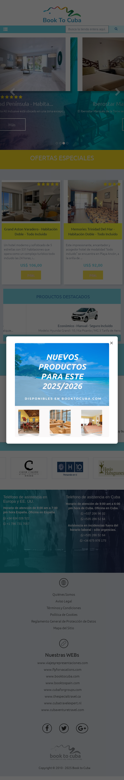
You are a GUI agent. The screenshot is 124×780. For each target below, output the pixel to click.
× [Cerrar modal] (111, 343)
